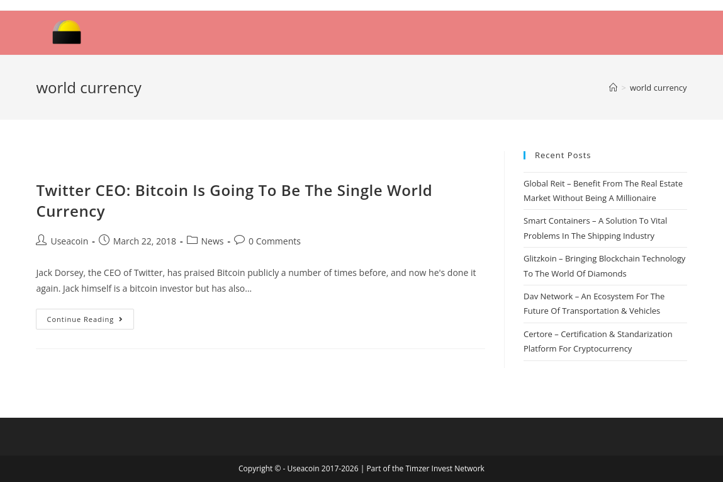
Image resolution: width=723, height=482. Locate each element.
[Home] (613, 87)
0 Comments (275, 241)
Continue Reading (85, 319)
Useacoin (69, 241)
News (212, 241)
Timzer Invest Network (444, 468)
